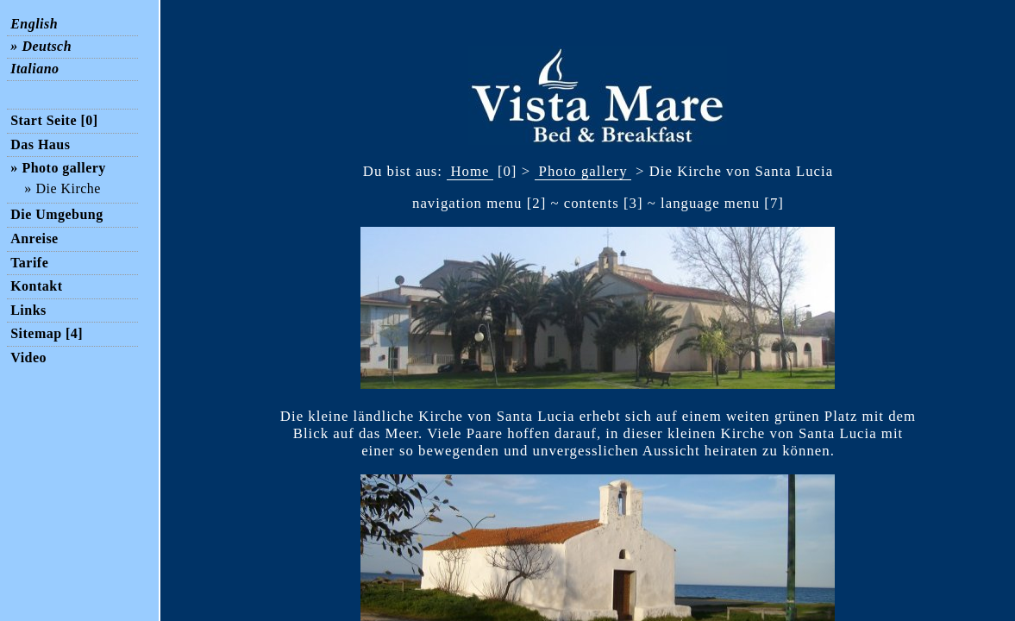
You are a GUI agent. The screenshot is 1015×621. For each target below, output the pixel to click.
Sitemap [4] (46, 333)
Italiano (34, 69)
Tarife (29, 262)
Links (28, 310)
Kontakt (36, 286)
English (34, 24)
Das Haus (40, 144)
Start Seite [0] (53, 120)
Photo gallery (583, 171)
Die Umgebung (56, 214)
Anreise (34, 238)
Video (28, 357)
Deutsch (47, 46)
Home (469, 171)
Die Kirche (67, 189)
